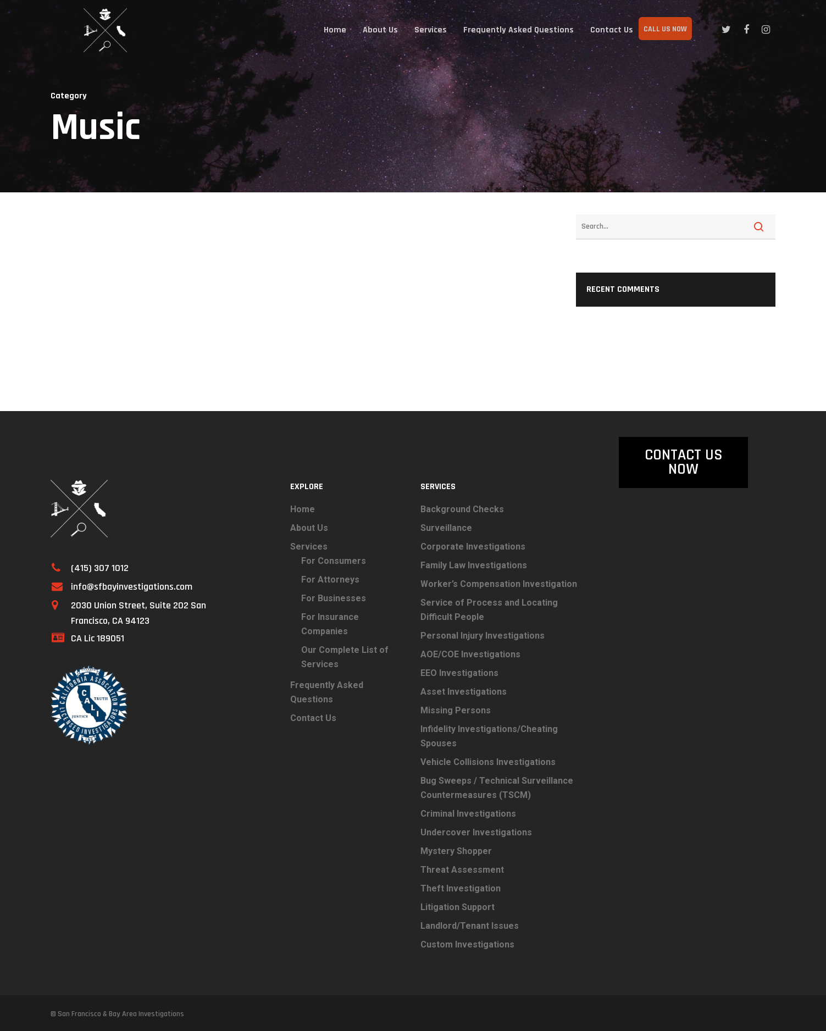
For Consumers (333, 561)
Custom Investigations (467, 944)
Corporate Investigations (472, 546)
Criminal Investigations (468, 813)
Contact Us (611, 30)
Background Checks (462, 509)
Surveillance (446, 528)
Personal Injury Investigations (482, 635)
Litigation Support (457, 907)
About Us (380, 30)
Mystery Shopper (456, 851)
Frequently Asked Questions (518, 30)
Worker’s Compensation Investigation (498, 584)
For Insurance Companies (330, 624)
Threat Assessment (462, 869)
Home (335, 30)
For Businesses (333, 598)
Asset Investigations (463, 691)
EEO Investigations (459, 673)
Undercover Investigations (476, 832)
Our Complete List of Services (345, 657)
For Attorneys (330, 579)
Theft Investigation (460, 888)
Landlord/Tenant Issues (469, 926)
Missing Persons (455, 710)
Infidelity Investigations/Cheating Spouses (489, 736)
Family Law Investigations (473, 565)
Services (430, 30)
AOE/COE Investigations (470, 654)
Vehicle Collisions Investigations (488, 762)
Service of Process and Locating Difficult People (489, 609)
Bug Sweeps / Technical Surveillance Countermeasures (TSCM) (496, 787)
